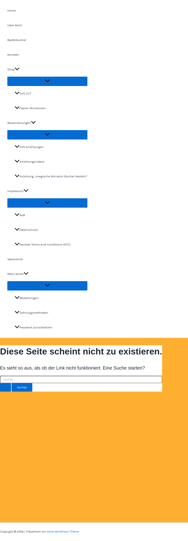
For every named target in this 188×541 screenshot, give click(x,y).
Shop (13, 69)
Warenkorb (15, 259)
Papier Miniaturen (30, 108)
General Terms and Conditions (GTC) (42, 244)
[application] (17, 69)
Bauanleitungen (21, 122)
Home (11, 10)
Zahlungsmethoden (31, 312)
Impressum (17, 191)
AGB (20, 215)
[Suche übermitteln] (5, 387)
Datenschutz (26, 230)
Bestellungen (27, 298)
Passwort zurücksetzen (33, 327)
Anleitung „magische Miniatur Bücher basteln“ (51, 176)
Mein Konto (17, 273)
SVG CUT (23, 93)
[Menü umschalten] (47, 81)
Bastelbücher (16, 40)
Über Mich (14, 25)
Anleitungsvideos (29, 161)
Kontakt (13, 54)
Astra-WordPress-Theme (63, 531)
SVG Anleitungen (29, 147)
